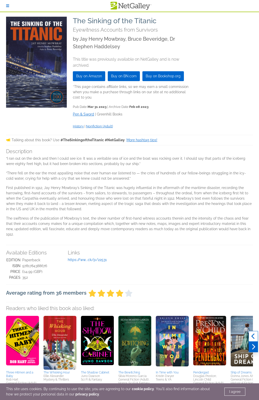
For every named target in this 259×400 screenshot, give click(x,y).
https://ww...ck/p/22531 (87, 260)
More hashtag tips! (141, 140)
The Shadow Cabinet (95, 372)
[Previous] (253, 336)
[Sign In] (7, 6)
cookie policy (143, 389)
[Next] (253, 347)
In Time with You (167, 372)
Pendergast (201, 372)
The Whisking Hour (57, 372)
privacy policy (87, 394)
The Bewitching (129, 372)
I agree (235, 392)
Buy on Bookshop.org (163, 76)
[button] (22, 342)
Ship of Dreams (241, 372)
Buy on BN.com (124, 76)
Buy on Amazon (89, 76)
